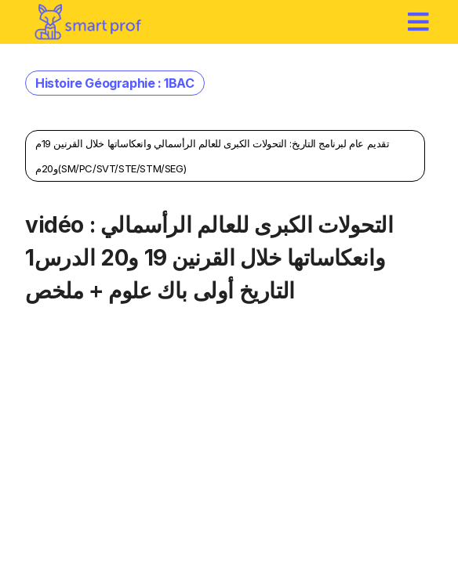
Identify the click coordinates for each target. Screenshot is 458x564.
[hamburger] (419, 21)
